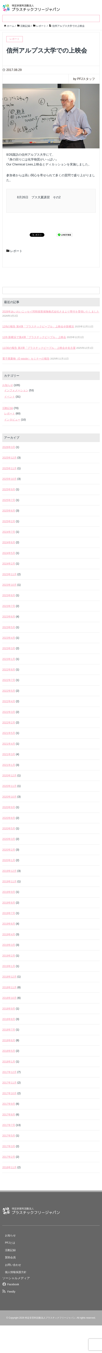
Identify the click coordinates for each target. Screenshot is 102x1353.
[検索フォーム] (47, 290)
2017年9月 (8, 1103)
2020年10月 (9, 796)
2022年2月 (8, 722)
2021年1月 (8, 764)
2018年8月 (8, 1019)
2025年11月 (9, 468)
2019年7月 (8, 913)
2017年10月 (9, 1093)
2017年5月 (8, 1135)
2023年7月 (8, 606)
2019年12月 (9, 870)
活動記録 (7, 408)
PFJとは (10, 1242)
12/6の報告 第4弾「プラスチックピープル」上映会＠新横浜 (38, 326)
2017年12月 (9, 1072)
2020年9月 (8, 807)
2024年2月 (8, 563)
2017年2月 (8, 1156)
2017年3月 (8, 1146)
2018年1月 (8, 1061)
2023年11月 (9, 574)
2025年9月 (8, 489)
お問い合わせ (13, 1264)
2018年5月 (8, 1050)
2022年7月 (8, 680)
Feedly (11, 1291)
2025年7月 (8, 500)
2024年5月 (8, 553)
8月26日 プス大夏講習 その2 (39, 197)
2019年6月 (8, 923)
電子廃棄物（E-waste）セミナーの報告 (26, 358)
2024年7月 (8, 531)
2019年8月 (8, 902)
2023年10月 (9, 584)
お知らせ (7, 385)
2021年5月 (8, 733)
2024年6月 (8, 542)
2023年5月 (8, 627)
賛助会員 (10, 1257)
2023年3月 (8, 648)
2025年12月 (9, 457)
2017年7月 (8, 1125)
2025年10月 (9, 478)
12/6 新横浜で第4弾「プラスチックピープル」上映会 (34, 337)
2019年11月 (9, 881)
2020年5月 (8, 828)
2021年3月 (8, 754)
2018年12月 (9, 976)
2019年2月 (8, 955)
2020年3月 (8, 838)
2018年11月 (9, 987)
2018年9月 (8, 1008)
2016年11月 (9, 1167)
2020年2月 (8, 849)
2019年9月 (8, 891)
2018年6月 (8, 1040)
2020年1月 (8, 860)
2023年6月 (8, 616)
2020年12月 (9, 775)
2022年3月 (8, 712)
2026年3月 (8, 447)
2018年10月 (9, 997)
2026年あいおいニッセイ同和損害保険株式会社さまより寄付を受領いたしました (50, 311)
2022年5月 (8, 690)
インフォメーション (16, 390)
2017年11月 (9, 1082)
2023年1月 (8, 659)
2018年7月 (8, 1029)
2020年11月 (9, 786)
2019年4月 (8, 934)
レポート (16, 251)
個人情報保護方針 (15, 1272)
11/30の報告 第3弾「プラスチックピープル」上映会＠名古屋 (39, 347)
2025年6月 (8, 510)
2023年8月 (8, 595)
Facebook (13, 1284)
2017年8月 (8, 1114)
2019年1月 (8, 966)
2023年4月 (8, 637)
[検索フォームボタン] (96, 290)
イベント (9, 396)
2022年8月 (8, 669)
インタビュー (12, 419)
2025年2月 (8, 521)
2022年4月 (8, 701)
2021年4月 (8, 743)
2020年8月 (8, 817)
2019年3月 (8, 944)
